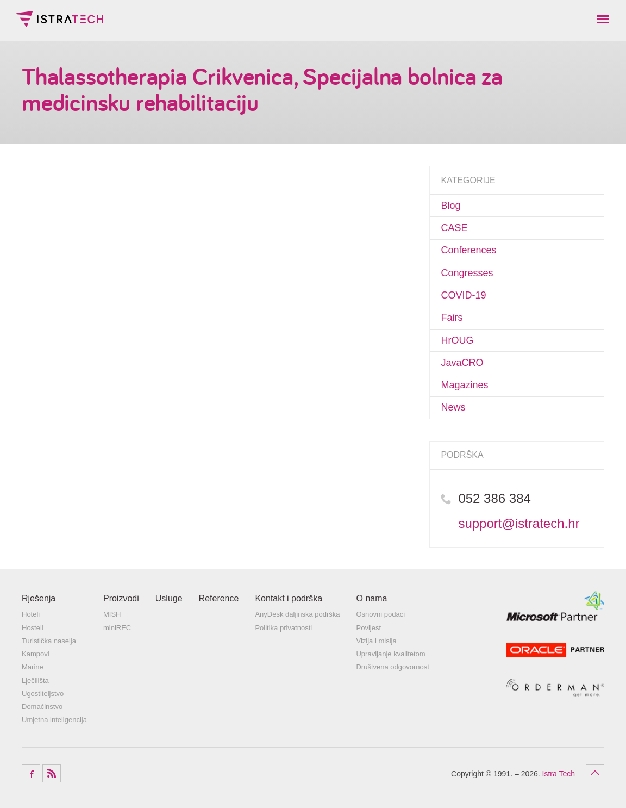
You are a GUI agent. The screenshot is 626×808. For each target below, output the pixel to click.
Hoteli (31, 614)
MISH (112, 614)
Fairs (451, 317)
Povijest (368, 628)
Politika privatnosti (283, 628)
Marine (32, 667)
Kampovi (35, 654)
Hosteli (32, 628)
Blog (450, 205)
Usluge (169, 598)
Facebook (31, 773)
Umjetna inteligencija (54, 720)
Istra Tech (59, 19)
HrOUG (457, 340)
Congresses (467, 273)
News (453, 407)
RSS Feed (51, 773)
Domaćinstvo (42, 707)
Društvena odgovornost (392, 667)
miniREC (117, 628)
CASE (454, 227)
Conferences (468, 250)
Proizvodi (121, 598)
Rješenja (38, 598)
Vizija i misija (376, 641)
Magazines (464, 385)
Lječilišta (35, 680)
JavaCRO (462, 362)
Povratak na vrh (595, 773)
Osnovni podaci (380, 614)
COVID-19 (463, 295)
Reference (219, 598)
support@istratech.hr (518, 523)
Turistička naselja (49, 641)
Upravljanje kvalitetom (390, 654)
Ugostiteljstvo (43, 693)
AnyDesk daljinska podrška (297, 614)
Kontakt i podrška (288, 598)
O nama (371, 598)
